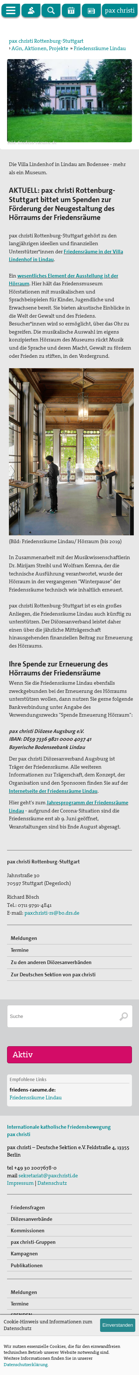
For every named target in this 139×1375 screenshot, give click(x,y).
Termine (20, 950)
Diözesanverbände (31, 1219)
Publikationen (27, 1265)
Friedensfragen (28, 1207)
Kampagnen (24, 1253)
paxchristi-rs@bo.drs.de (51, 912)
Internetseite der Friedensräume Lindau (53, 791)
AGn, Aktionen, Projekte (39, 48)
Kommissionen (27, 1230)
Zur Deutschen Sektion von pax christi (53, 974)
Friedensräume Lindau (100, 48)
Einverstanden (117, 1325)
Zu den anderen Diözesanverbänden (51, 962)
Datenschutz (52, 1183)
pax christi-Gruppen (33, 1242)
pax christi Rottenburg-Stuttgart (46, 41)
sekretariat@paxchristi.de (48, 1175)
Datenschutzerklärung (25, 1365)
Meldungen (24, 938)
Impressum (20, 1183)
